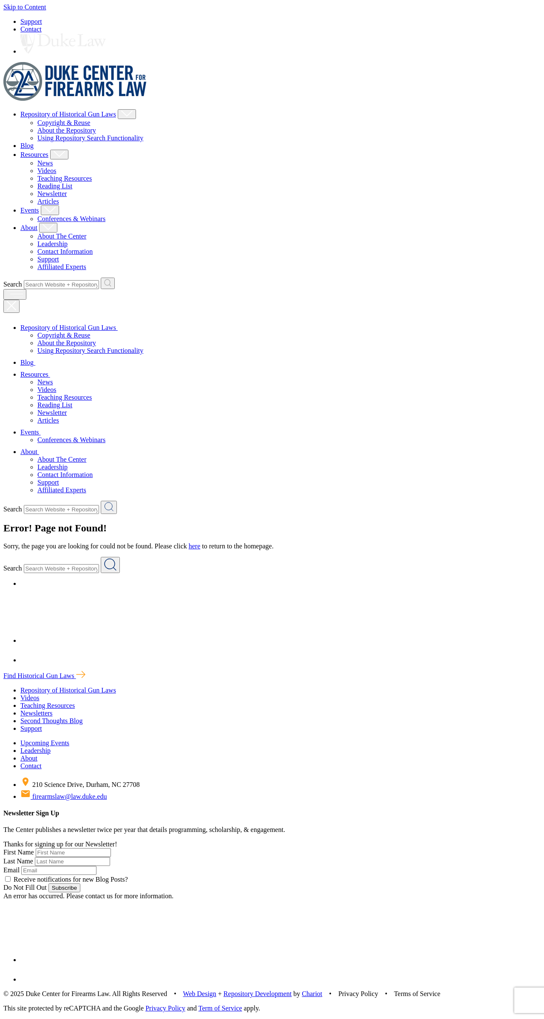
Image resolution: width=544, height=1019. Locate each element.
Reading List (54, 186)
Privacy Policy (165, 1008)
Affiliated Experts (61, 266)
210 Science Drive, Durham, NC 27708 (80, 784)
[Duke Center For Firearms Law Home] (75, 98)
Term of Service (220, 1008)
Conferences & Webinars (71, 218)
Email (11, 870)
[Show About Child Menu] (48, 228)
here (195, 546)
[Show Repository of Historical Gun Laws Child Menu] (127, 114)
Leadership (52, 243)
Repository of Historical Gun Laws (68, 114)
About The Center (61, 236)
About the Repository (66, 130)
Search (12, 284)
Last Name (18, 861)
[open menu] (14, 294)
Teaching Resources (64, 178)
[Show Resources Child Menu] (59, 154)
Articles (48, 201)
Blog (27, 145)
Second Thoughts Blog (51, 720)
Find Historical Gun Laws (44, 675)
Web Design (199, 993)
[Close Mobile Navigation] (11, 306)
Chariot (312, 993)
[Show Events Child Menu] (50, 210)
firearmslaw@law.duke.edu (63, 796)
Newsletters (36, 713)
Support (31, 21)
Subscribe (64, 888)
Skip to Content (24, 7)
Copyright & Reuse (63, 122)
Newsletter (52, 193)
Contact (31, 29)
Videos (46, 170)
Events (29, 210)
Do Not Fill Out (25, 887)
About (28, 227)
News (45, 163)
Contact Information (65, 251)
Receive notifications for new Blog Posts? (66, 879)
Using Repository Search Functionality (90, 138)
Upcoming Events (44, 743)
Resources (34, 154)
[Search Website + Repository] (108, 283)
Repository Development (258, 993)
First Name (18, 852)
